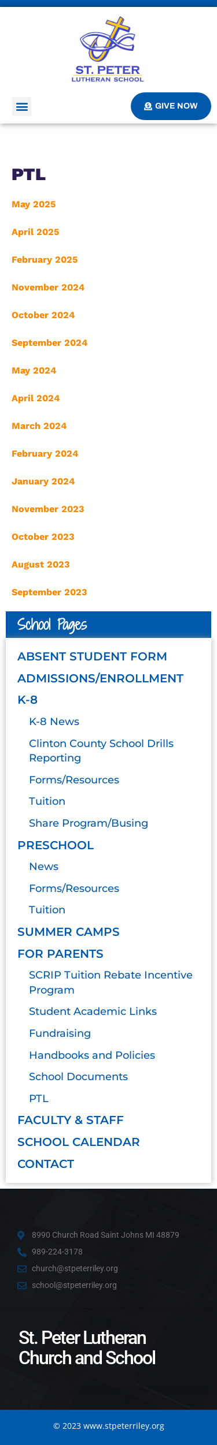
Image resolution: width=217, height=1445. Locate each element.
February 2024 (45, 453)
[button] (21, 106)
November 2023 (48, 508)
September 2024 (49, 342)
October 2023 (43, 536)
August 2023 (40, 564)
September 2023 (49, 592)
